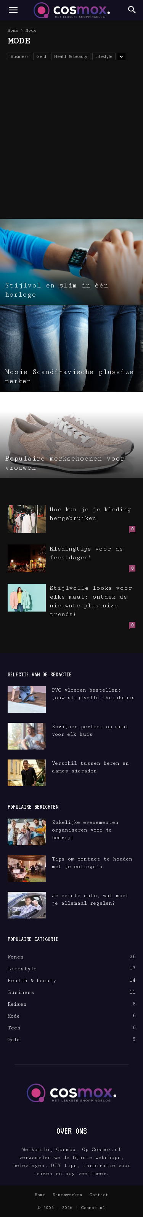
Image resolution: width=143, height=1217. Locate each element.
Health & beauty (70, 56)
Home (13, 30)
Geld (41, 56)
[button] (13, 10)
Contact (98, 1194)
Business (19, 56)
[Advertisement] (71, 143)
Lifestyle (103, 56)
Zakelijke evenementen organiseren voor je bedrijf (85, 830)
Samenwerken (67, 1194)
